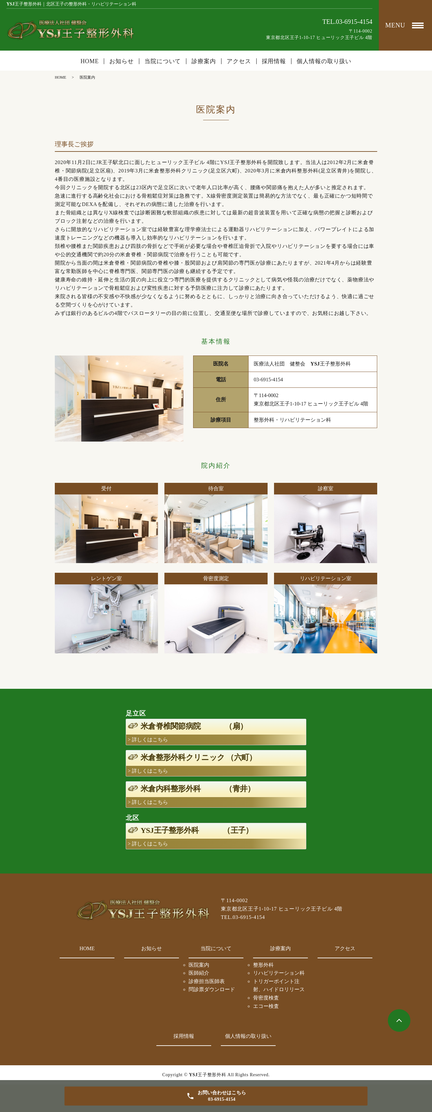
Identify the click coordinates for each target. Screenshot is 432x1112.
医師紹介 (199, 973)
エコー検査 (266, 1006)
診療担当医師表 (207, 981)
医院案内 (199, 965)
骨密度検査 (266, 997)
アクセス (239, 61)
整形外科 (263, 965)
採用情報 (274, 61)
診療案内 (280, 948)
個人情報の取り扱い (324, 61)
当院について (216, 948)
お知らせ (121, 61)
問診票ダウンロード (212, 989)
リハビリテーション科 (279, 973)
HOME (90, 61)
